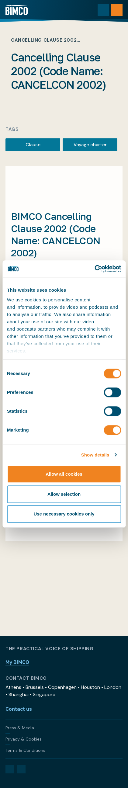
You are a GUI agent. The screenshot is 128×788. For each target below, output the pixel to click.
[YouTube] (21, 769)
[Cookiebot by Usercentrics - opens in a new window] (94, 269)
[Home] (16, 10)
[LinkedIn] (9, 769)
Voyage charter (90, 145)
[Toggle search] (103, 10)
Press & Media (19, 728)
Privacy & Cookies (23, 739)
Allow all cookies (64, 474)
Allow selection (64, 494)
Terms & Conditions (25, 750)
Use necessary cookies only (63, 513)
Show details (95, 454)
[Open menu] (117, 10)
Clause (33, 145)
